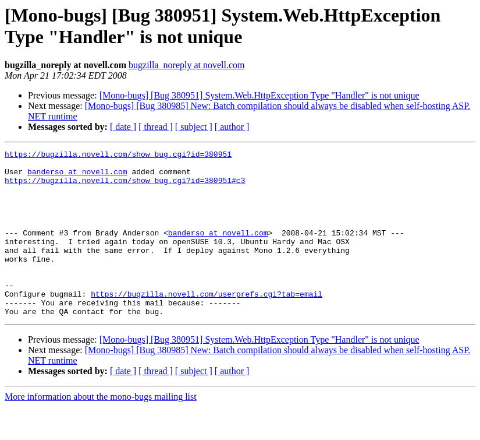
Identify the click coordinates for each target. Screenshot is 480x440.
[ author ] (232, 127)
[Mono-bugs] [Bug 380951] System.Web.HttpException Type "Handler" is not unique (259, 95)
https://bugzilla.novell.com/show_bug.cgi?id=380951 (118, 155)
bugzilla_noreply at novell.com (187, 65)
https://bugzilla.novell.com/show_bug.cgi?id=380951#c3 (125, 187)
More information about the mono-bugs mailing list (101, 430)
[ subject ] (193, 127)
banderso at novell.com (77, 176)
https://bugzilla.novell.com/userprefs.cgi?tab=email (206, 323)
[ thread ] (155, 127)
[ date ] (123, 127)
